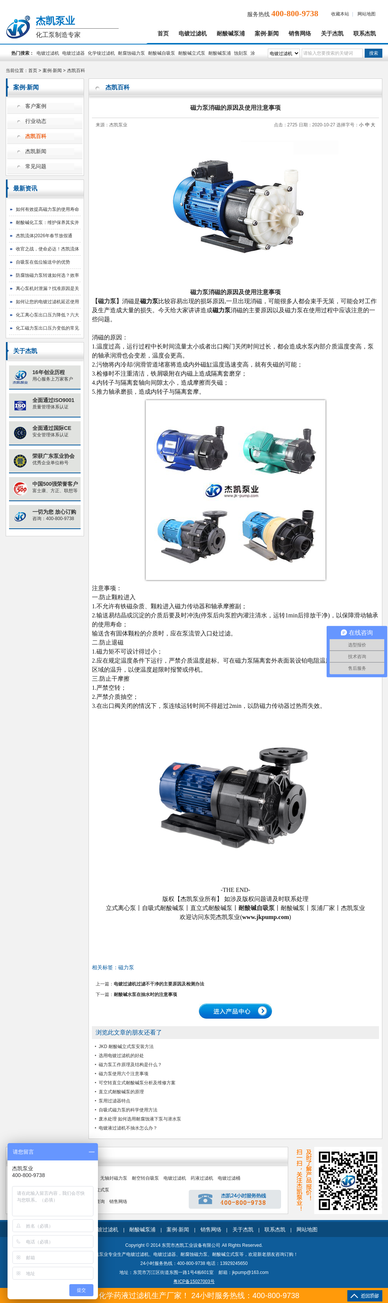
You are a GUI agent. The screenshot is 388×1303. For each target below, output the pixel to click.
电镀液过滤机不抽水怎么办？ (128, 1128)
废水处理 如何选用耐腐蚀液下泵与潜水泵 (140, 1119)
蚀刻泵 (240, 53)
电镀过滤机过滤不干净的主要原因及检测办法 (159, 984)
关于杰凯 (332, 34)
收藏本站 (340, 14)
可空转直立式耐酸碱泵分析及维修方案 (137, 1082)
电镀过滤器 (73, 53)
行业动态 (35, 121)
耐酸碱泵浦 (231, 34)
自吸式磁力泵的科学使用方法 (128, 1110)
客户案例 (35, 106)
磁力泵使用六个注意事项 (123, 1073)
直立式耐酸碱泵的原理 (121, 1091)
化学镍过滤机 (101, 53)
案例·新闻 (267, 34)
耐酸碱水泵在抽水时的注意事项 (145, 994)
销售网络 (300, 34)
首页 (163, 34)
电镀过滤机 (193, 34)
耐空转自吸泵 (145, 1178)
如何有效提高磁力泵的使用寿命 (47, 209)
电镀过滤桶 (229, 1178)
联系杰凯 (364, 34)
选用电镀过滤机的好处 (121, 1055)
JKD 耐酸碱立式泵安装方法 (126, 1046)
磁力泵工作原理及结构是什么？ (130, 1064)
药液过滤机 (202, 1178)
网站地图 (366, 14)
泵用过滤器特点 (114, 1100)
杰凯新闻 (35, 151)
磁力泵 (126, 967)
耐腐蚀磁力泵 (131, 53)
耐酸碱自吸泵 (161, 53)
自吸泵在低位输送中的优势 (43, 262)
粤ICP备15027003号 (193, 1281)
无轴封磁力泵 (113, 1178)
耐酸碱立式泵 (191, 53)
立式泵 (102, 1189)
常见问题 (35, 166)
